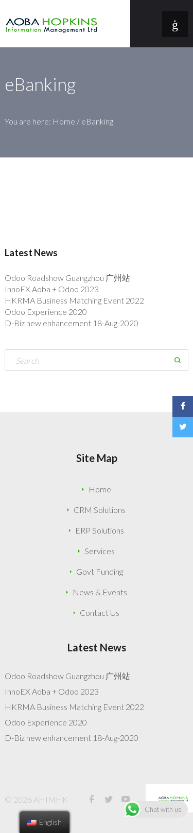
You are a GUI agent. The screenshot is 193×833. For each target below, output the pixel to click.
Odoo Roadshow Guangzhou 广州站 (67, 277)
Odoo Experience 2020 (46, 311)
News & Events (100, 592)
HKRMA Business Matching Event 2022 (74, 300)
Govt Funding (99, 571)
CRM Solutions (100, 510)
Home (63, 121)
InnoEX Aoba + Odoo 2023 (52, 289)
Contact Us (99, 612)
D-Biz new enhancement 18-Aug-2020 (71, 323)
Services (99, 551)
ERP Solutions (99, 530)
